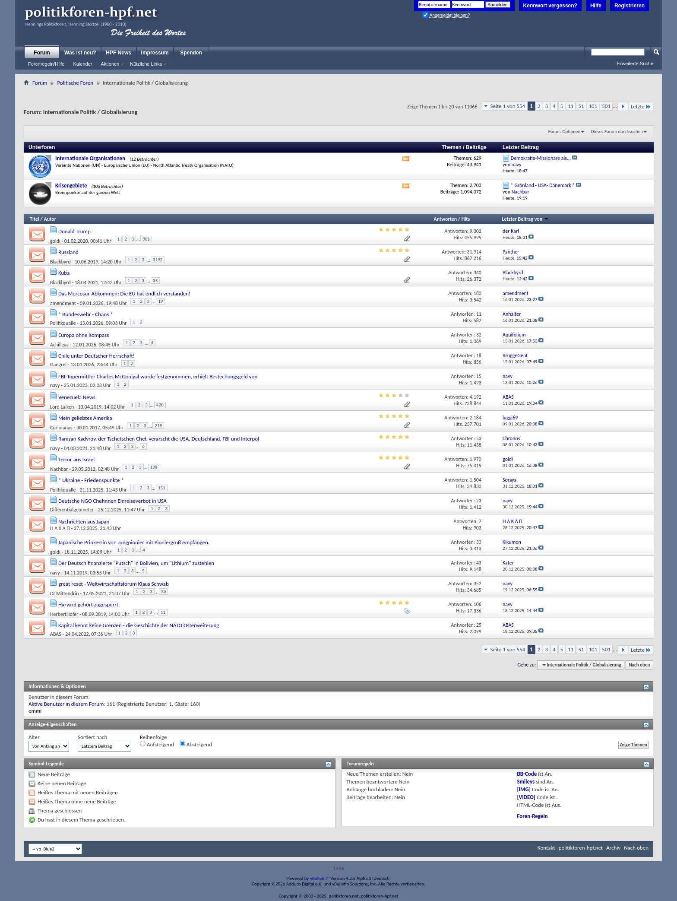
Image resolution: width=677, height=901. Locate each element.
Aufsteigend (157, 744)
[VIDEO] (526, 797)
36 (163, 591)
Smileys (526, 781)
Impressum (155, 53)
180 (477, 293)
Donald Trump (74, 231)
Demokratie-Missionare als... (541, 158)
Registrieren (629, 6)
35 (155, 280)
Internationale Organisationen (90, 158)
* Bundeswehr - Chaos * (85, 314)
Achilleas (59, 345)
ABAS (55, 634)
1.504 (475, 480)
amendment (63, 303)
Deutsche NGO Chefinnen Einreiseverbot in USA (112, 501)
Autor (50, 219)
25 (478, 625)
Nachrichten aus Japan (83, 521)
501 (606, 106)
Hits (466, 219)
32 (478, 335)
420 (160, 405)
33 (478, 542)
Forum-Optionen (564, 131)
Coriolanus (61, 428)
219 (158, 425)
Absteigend (196, 744)
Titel (34, 219)
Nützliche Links (146, 64)
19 (160, 301)
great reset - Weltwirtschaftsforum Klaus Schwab (113, 584)
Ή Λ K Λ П (60, 528)
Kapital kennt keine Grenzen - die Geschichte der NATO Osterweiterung (138, 625)
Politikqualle (63, 323)
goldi (55, 241)
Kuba (64, 273)
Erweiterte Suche (635, 63)
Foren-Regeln (532, 816)
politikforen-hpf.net (581, 847)
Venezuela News (76, 397)
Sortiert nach (92, 737)
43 (478, 563)
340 (477, 273)
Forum (42, 53)
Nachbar (59, 469)
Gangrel (58, 365)
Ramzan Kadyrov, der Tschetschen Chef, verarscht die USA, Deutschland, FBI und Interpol (158, 438)
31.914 (474, 252)
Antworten (445, 219)
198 (154, 467)
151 (161, 488)
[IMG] (524, 789)
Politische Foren (75, 82)
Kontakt (546, 847)
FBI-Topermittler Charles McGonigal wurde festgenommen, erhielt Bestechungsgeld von (157, 376)
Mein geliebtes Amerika (85, 418)
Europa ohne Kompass (83, 335)
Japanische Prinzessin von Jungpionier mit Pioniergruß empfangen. (133, 542)
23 (478, 501)
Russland (68, 252)
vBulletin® (319, 878)
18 (478, 355)
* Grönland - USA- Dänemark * (543, 185)
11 (570, 106)
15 (478, 376)
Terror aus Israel (76, 459)
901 (146, 239)
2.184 (475, 418)
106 (477, 604)
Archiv (613, 847)
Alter (34, 737)
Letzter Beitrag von (525, 219)
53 (478, 438)
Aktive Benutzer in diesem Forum (66, 704)
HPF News (118, 53)
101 (593, 106)
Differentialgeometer (72, 510)
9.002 (475, 231)
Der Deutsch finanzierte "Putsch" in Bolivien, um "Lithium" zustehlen (136, 563)
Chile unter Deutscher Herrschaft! (96, 355)
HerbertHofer (64, 614)
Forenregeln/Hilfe (46, 64)
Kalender (82, 64)
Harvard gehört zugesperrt (88, 604)
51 (581, 106)
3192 (157, 260)
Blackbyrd (60, 262)
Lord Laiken (62, 407)
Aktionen (110, 64)
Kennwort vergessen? (550, 6)
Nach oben (639, 665)
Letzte (641, 106)
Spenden (191, 53)
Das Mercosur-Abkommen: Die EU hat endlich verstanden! (124, 293)
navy (55, 385)
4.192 (475, 397)
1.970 (475, 459)
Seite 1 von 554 (507, 106)
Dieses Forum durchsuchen (617, 131)
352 (477, 584)
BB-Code (527, 774)
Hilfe (595, 6)
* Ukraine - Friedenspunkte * (91, 480)
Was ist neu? (80, 53)
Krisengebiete (71, 185)
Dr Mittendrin (64, 593)
